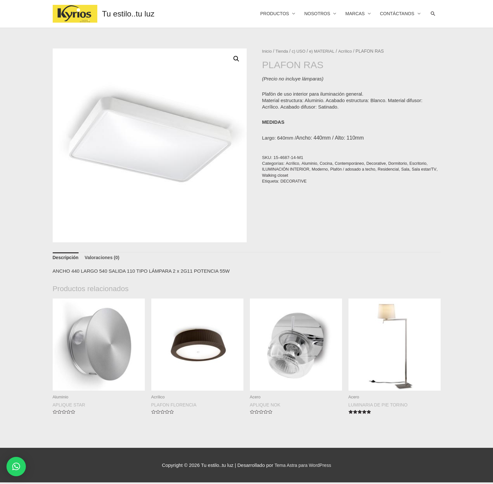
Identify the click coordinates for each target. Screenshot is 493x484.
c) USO (300, 51)
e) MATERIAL (325, 51)
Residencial (396, 169)
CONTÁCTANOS (395, 13)
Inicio (267, 51)
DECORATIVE (295, 181)
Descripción (66, 258)
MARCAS (350, 13)
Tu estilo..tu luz (130, 13)
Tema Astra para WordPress (303, 466)
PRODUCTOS (265, 13)
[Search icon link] (432, 14)
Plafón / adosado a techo (359, 169)
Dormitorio (404, 163)
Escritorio (426, 163)
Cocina (328, 163)
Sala (415, 169)
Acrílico (349, 51)
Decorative (381, 163)
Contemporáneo (353, 163)
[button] (16, 466)
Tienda (283, 51)
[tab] (66, 258)
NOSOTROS (310, 13)
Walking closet (295, 175)
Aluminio (310, 163)
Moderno (323, 169)
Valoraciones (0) (105, 258)
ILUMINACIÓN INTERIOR (287, 169)
